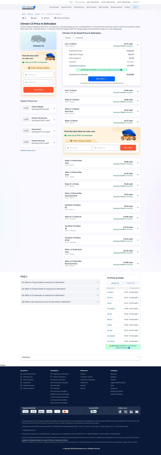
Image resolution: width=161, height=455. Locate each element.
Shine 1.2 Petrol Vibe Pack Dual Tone (73, 194)
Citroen (37, 14)
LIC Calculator (55, 388)
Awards (83, 385)
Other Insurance (28, 388)
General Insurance (29, 374)
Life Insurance (28, 377)
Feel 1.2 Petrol (70, 90)
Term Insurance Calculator (59, 383)
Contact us (114, 388)
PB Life (82, 388)
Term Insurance (28, 380)
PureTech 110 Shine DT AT (73, 239)
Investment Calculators (61, 374)
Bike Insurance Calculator (59, 403)
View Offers (100, 79)
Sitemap (113, 377)
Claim (71, 2)
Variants (45, 18)
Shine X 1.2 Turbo (72, 184)
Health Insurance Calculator (60, 394)
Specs (34, 18)
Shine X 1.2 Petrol (72, 100)
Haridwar (110, 292)
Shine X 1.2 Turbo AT (73, 217)
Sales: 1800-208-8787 (93, 2)
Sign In (135, 7)
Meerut (109, 319)
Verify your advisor (117, 391)
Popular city (131, 283)
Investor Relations (117, 394)
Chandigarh (111, 309)
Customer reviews (86, 377)
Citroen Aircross (38, 141)
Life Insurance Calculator (59, 391)
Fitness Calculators (59, 377)
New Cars (30, 14)
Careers (113, 380)
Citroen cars (30, 150)
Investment (27, 383)
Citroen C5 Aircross (39, 118)
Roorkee (110, 298)
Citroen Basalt (37, 107)
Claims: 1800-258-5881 (123, 2)
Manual (67, 38)
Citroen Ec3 (36, 129)
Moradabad (111, 336)
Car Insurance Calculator (59, 400)
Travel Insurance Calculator (60, 397)
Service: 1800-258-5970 (108, 2)
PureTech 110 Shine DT (73, 206)
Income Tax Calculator (58, 380)
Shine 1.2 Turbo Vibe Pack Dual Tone (73, 262)
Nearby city (115, 283)
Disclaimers (26, 357)
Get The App (80, 2)
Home (23, 14)
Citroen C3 (38, 45)
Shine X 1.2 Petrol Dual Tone (72, 110)
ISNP (112, 385)
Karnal (109, 303)
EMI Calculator (55, 385)
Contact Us (136, 2)
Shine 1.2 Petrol (71, 121)
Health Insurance (29, 385)
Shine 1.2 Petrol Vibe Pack (73, 173)
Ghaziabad (110, 341)
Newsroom (84, 383)
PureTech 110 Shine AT (73, 227)
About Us (114, 374)
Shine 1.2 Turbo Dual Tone (73, 250)
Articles (82, 374)
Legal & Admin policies (118, 383)
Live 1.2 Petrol (70, 44)
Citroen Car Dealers (62, 18)
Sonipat (109, 330)
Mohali (109, 314)
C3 (42, 14)
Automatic (79, 38)
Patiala (109, 325)
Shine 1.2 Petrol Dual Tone (73, 161)
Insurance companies (87, 380)
